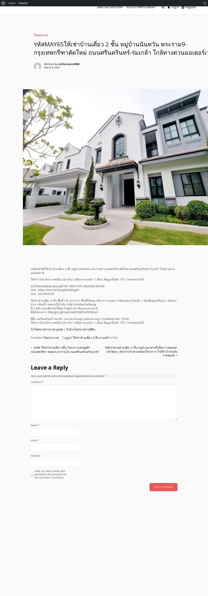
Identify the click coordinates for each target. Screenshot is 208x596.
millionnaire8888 (68, 64)
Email (35, 440)
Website (36, 455)
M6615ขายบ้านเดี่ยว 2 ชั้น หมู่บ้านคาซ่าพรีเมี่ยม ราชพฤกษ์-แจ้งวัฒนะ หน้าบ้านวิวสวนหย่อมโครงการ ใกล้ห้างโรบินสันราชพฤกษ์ (141, 351)
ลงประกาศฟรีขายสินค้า (141, 7)
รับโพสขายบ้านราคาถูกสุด (47, 329)
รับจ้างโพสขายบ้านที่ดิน (80, 329)
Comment (37, 382)
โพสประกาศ (40, 35)
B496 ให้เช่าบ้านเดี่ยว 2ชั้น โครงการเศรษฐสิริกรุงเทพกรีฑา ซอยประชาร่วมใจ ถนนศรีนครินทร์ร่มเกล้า (65, 350)
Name (35, 425)
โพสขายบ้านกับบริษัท (109, 7)
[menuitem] (3, 3)
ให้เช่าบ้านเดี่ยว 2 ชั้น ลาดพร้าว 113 (95, 338)
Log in (173, 7)
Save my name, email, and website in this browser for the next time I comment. (51, 474)
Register (189, 7)
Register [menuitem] (23, 3)
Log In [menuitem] (11, 3)
